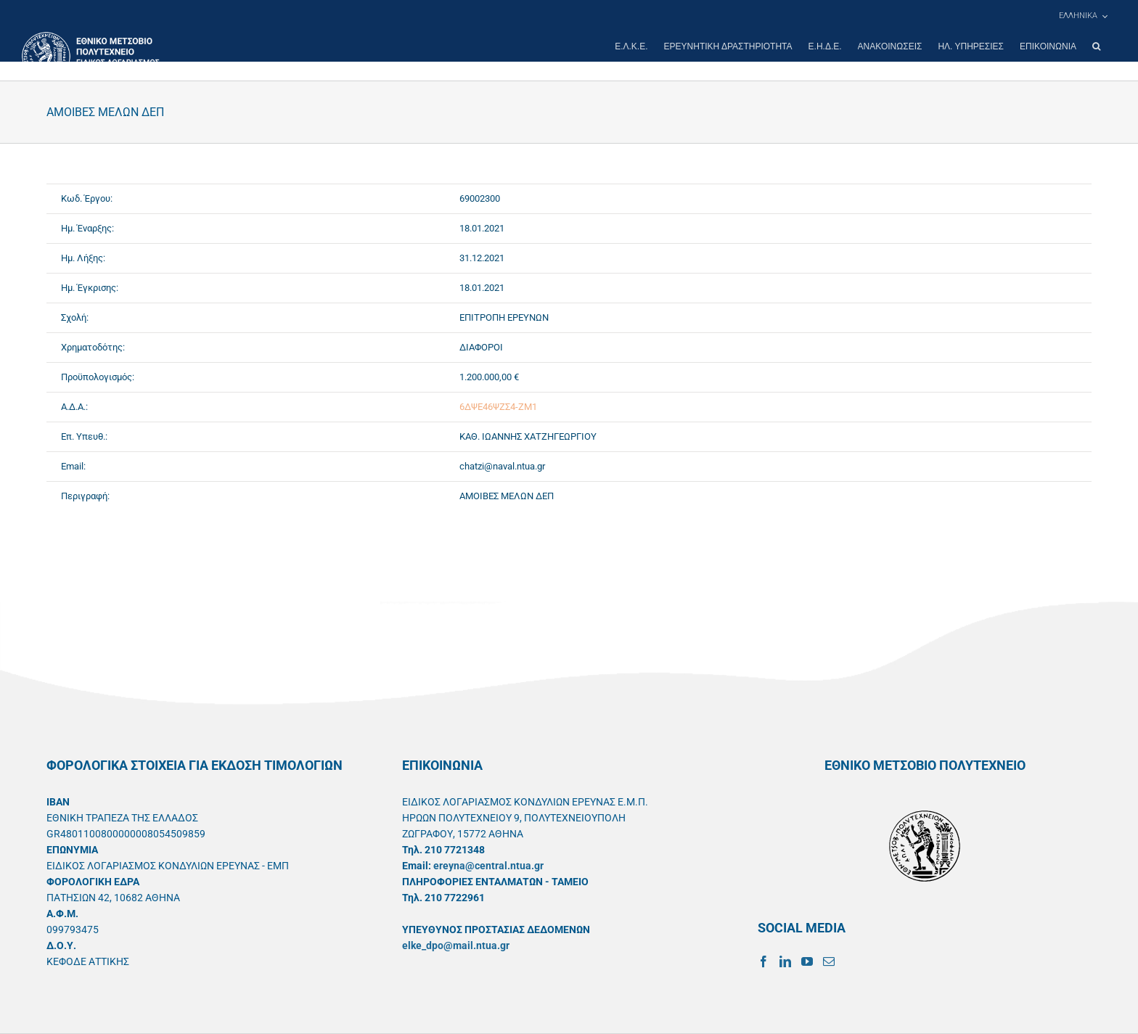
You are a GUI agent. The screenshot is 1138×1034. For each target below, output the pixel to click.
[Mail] (829, 961)
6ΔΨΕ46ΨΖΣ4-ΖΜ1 (498, 406)
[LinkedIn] (785, 961)
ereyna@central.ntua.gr (488, 865)
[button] (1096, 46)
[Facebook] (763, 961)
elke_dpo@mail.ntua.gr (455, 945)
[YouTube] (807, 961)
